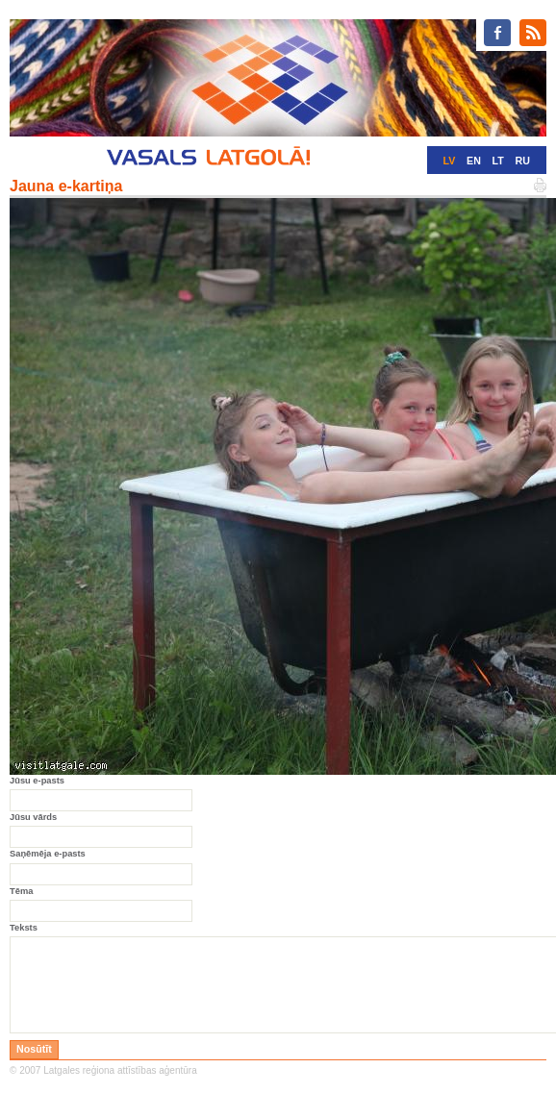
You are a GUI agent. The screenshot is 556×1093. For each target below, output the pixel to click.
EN (474, 160)
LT (498, 160)
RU (523, 160)
